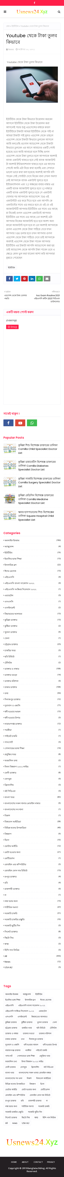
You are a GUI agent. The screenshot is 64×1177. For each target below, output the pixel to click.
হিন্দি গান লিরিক (33, 949)
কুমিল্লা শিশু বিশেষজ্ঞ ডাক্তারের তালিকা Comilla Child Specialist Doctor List (38, 449)
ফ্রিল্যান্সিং (33, 784)
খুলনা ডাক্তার (33, 632)
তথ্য (33, 693)
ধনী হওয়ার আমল (33, 711)
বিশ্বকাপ (33, 833)
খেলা (33, 638)
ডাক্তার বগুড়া (33, 674)
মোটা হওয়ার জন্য (33, 852)
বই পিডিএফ (33, 791)
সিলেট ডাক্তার (33, 931)
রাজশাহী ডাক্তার (33, 888)
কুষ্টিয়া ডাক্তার (33, 625)
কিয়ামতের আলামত (33, 613)
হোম (8, 26)
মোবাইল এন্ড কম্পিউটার (33, 864)
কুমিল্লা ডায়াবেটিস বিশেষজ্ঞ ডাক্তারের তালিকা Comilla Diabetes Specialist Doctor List (37, 465)
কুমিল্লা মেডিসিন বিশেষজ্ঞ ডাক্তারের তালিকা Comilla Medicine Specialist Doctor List (36, 499)
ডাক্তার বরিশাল (33, 680)
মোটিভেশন (33, 858)
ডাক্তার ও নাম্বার (33, 668)
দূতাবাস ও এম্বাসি (33, 705)
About (25, 1162)
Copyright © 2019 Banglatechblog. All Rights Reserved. (32, 1170)
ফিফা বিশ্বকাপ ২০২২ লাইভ (33, 766)
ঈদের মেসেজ (33, 570)
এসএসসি (33, 601)
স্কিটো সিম (33, 937)
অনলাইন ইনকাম (33, 540)
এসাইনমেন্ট (33, 607)
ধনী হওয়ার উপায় (33, 717)
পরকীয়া (33, 729)
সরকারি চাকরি (33, 913)
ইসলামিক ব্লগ (33, 564)
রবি (33, 882)
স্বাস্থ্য (33, 943)
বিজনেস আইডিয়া (33, 821)
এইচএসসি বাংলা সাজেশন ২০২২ (33, 583)
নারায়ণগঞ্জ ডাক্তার (33, 723)
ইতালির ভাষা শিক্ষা (33, 558)
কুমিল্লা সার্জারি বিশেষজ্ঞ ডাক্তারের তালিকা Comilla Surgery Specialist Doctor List (39, 482)
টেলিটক (33, 662)
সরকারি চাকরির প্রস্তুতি (33, 919)
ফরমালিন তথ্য (33, 760)
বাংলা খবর (33, 797)
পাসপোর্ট (33, 742)
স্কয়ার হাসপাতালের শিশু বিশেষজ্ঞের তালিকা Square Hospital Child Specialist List (36, 516)
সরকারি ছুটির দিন (33, 925)
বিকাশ (33, 815)
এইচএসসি (33, 577)
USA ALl (33, 967)
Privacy (51, 1162)
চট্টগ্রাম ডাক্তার (33, 644)
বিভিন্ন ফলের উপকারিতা (33, 827)
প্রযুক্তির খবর (33, 754)
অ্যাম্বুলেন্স (33, 546)
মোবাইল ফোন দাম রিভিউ (33, 870)
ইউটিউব (15, 26)
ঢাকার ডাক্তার (33, 687)
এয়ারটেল (33, 595)
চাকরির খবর (33, 650)
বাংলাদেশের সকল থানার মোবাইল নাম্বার (33, 803)
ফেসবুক (33, 778)
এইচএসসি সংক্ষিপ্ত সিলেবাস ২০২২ (33, 589)
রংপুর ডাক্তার (33, 876)
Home (14, 1162)
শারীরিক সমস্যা (33, 907)
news (33, 961)
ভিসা (33, 839)
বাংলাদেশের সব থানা (33, 809)
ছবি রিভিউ (33, 656)
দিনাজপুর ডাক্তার (33, 699)
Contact (38, 1162)
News (11, 49)
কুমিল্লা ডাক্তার (33, 619)
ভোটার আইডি (33, 846)
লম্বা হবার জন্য (33, 901)
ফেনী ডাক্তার (33, 772)
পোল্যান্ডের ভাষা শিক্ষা (33, 748)
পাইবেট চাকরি (33, 736)
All (33, 956)
